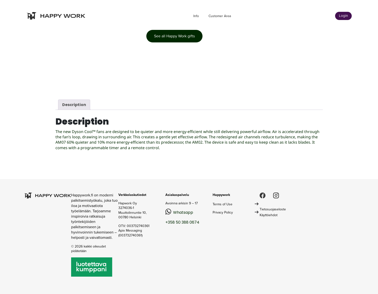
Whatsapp (183, 212)
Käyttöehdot (268, 215)
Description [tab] (74, 104)
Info (196, 16)
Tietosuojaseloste (273, 209)
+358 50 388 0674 (182, 222)
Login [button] (343, 15)
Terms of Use (222, 204)
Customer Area (220, 16)
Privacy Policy (223, 212)
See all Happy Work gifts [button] (174, 36)
